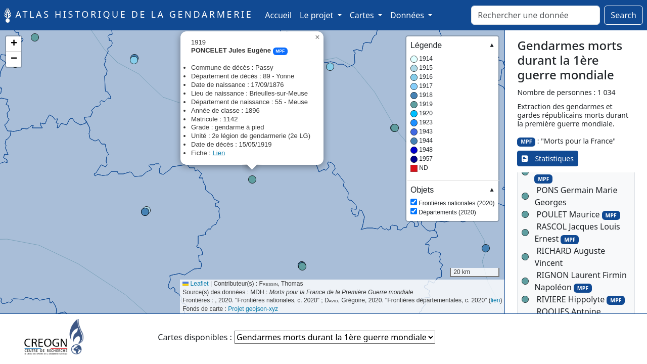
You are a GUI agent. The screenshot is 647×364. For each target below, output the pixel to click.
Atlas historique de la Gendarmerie (128, 15)
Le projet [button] (317, 15)
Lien (219, 153)
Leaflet (195, 283)
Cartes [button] (363, 15)
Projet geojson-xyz (253, 308)
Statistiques (548, 158)
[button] (134, 60)
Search (623, 15)
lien (495, 300)
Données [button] (408, 15)
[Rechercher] (535, 15)
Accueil (280, 15)
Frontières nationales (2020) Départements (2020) (452, 200)
